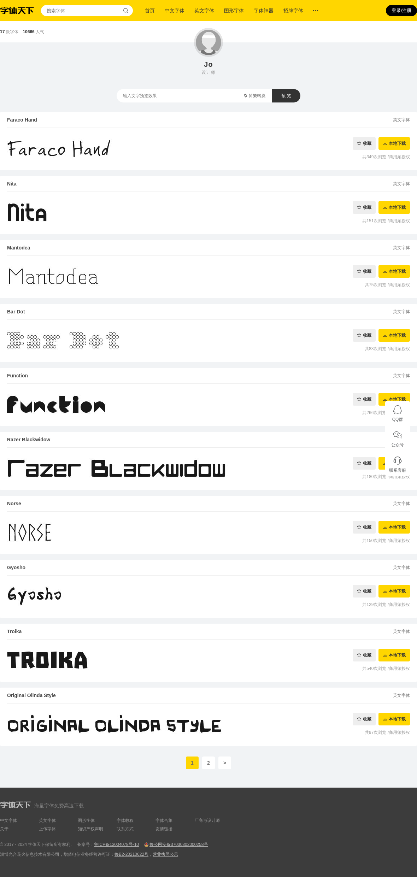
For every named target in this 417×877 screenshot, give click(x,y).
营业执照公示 (165, 854)
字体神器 (264, 10)
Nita (11, 184)
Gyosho (16, 567)
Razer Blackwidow (28, 439)
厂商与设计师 (207, 820)
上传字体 (47, 828)
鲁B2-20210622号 (131, 854)
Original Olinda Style (31, 695)
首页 (150, 10)
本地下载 (397, 143)
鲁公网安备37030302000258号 (178, 844)
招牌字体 (293, 10)
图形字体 (234, 10)
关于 (4, 828)
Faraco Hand (22, 120)
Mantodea (18, 248)
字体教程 (125, 820)
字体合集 (163, 820)
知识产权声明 (90, 828)
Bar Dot (16, 311)
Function (17, 375)
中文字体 (174, 10)
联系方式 (125, 828)
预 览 (286, 95)
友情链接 (163, 828)
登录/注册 (401, 10)
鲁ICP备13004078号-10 (116, 844)
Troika (14, 631)
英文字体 (204, 10)
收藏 (367, 143)
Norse (14, 503)
